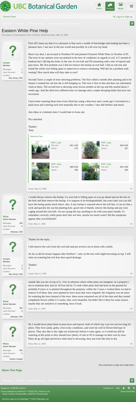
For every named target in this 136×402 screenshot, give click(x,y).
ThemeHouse (42, 395)
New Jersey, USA (15, 78)
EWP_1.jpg (56, 142)
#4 (131, 317)
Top (129, 389)
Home (123, 389)
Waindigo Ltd (42, 400)
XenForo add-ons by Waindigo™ (16, 400)
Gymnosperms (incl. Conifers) (27, 35)
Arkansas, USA (16, 232)
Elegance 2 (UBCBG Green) (13, 389)
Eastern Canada (16, 360)
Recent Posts (9, 17)
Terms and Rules (127, 393)
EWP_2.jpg (106, 142)
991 (20, 351)
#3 (131, 274)
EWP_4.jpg (106, 164)
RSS (134, 389)
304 (20, 223)
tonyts (52, 35)
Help (118, 389)
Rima (6, 344)
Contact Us (108, 389)
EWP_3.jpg (56, 164)
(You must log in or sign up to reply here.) (116, 366)
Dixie (5, 216)
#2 (131, 231)
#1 (131, 189)
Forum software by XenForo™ (25, 393)
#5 (131, 359)
